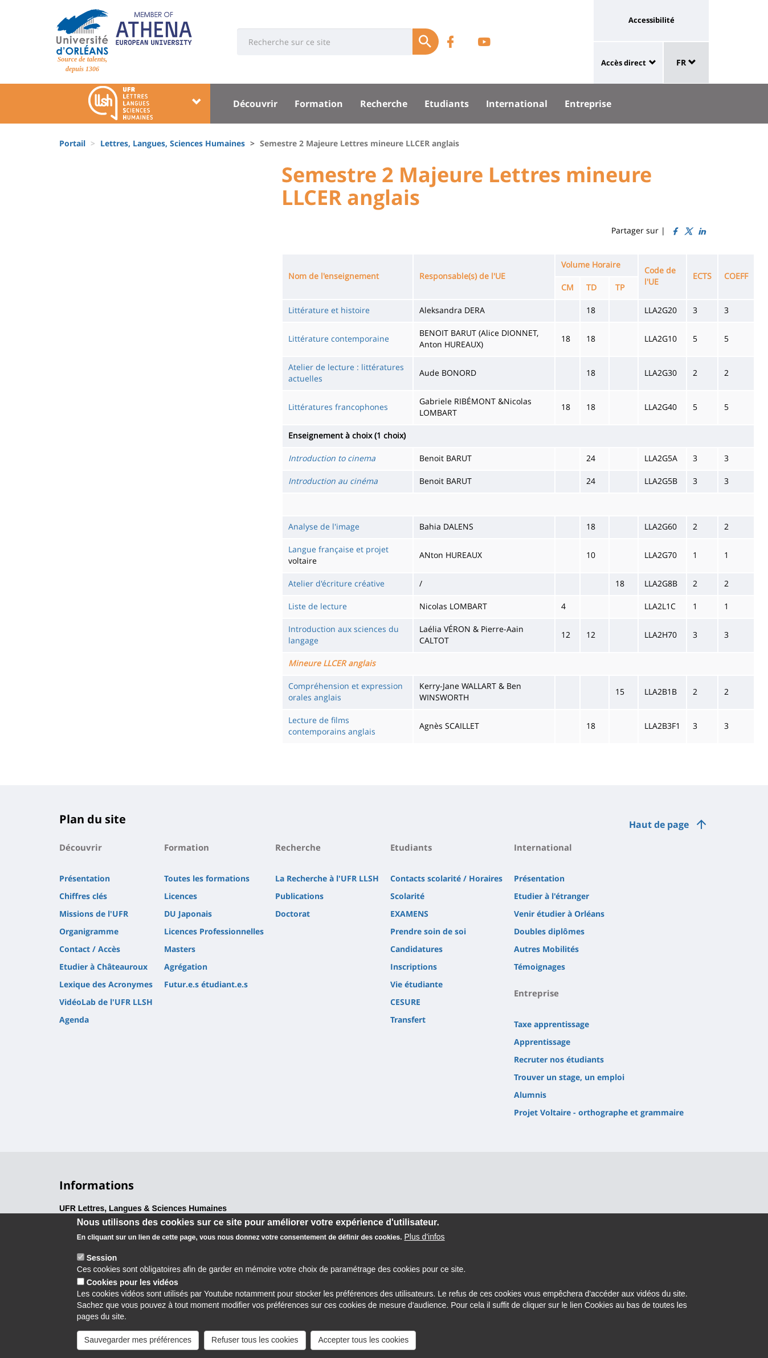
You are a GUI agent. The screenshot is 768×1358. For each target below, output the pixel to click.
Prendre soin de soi (428, 931)
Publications (299, 896)
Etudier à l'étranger (551, 896)
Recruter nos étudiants (559, 1059)
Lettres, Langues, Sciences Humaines (172, 143)
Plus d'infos (424, 1236)
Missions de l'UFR (93, 913)
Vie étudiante (416, 984)
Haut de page (659, 824)
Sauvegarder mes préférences (137, 1339)
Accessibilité (651, 20)
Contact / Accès (89, 948)
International (517, 103)
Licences (180, 896)
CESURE (405, 1001)
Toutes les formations (207, 878)
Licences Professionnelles (214, 931)
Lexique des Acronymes (106, 984)
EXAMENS (409, 913)
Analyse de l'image (324, 526)
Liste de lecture (317, 606)
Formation (319, 103)
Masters (179, 948)
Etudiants (446, 103)
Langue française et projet (338, 549)
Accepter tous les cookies (363, 1339)
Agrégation (185, 966)
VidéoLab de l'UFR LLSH (106, 1001)
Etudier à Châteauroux (103, 966)
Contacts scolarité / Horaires (446, 878)
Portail (72, 143)
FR (686, 62)
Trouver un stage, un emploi (569, 1077)
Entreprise (588, 103)
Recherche (383, 103)
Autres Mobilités (546, 948)
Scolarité (407, 896)
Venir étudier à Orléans (559, 913)
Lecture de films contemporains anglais (331, 726)
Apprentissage (542, 1041)
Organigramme (89, 931)
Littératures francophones (338, 406)
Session (102, 1257)
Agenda (74, 1019)
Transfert (408, 1019)
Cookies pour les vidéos (132, 1282)
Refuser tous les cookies (255, 1339)
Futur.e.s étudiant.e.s (206, 984)
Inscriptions (413, 966)
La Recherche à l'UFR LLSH (327, 878)
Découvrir (255, 103)
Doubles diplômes (549, 931)
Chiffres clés (83, 896)
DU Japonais (188, 913)
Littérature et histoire (329, 310)
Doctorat (292, 913)
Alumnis (530, 1094)
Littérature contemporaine (338, 338)
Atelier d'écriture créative (336, 583)
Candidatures (416, 948)
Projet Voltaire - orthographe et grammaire (599, 1112)
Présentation (84, 878)
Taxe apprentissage (551, 1024)
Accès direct (623, 63)
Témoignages (539, 966)
